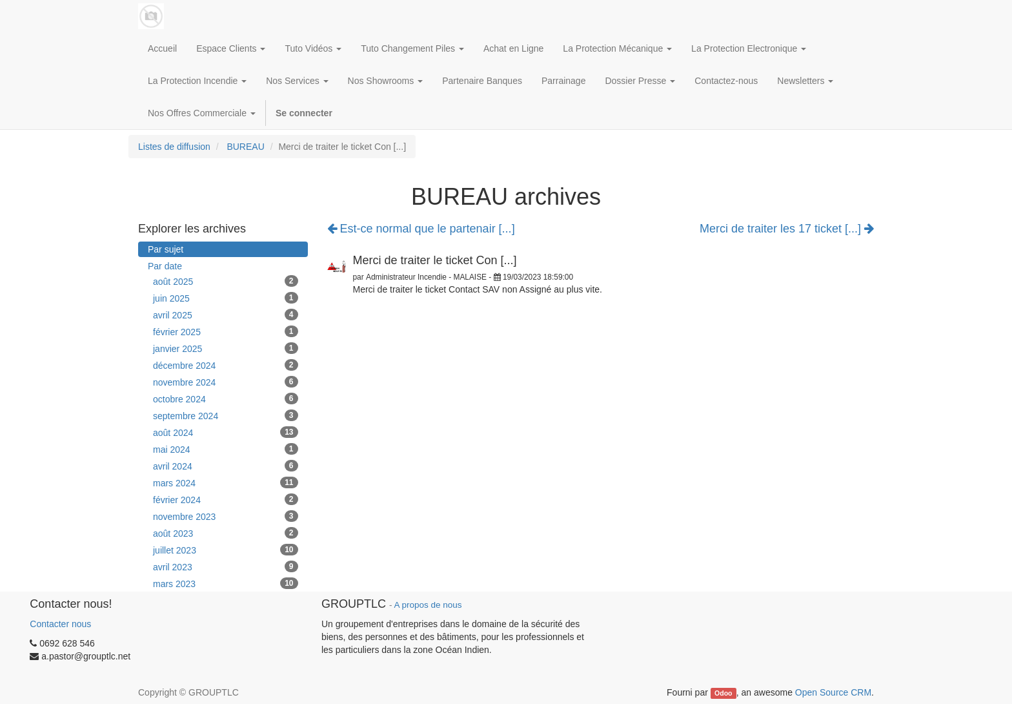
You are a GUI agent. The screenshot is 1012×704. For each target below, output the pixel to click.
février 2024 (225, 499)
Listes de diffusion (174, 146)
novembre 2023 (225, 516)
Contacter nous (60, 624)
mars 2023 (225, 583)
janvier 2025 (225, 348)
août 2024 (225, 432)
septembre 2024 (225, 415)
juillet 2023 (225, 549)
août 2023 (225, 533)
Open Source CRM (833, 692)
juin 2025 (225, 298)
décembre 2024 (225, 365)
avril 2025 (225, 314)
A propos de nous (427, 605)
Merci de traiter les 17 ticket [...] (787, 229)
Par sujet (165, 249)
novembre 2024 (225, 382)
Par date (165, 266)
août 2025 (225, 281)
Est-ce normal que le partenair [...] (421, 228)
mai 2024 (225, 449)
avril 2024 (225, 465)
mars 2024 (225, 482)
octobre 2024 (225, 398)
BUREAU (245, 146)
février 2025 (225, 331)
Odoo (723, 693)
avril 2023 (225, 566)
